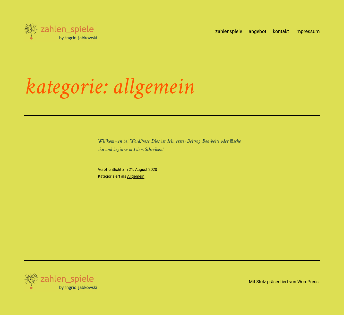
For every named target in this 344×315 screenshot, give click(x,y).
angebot (258, 31)
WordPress (307, 281)
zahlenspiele (228, 31)
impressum (307, 31)
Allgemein (135, 176)
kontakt (281, 31)
